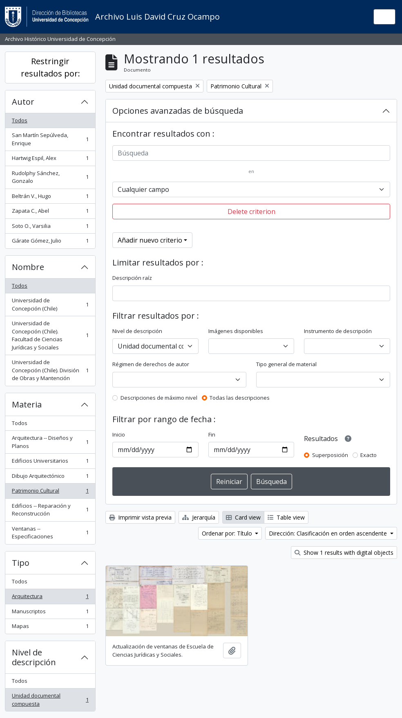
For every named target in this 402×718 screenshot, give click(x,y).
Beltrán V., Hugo (50, 197)
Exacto (368, 455)
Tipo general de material (286, 364)
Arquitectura (50, 597)
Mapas (50, 627)
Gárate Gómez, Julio (50, 242)
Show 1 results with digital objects (344, 552)
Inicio (118, 434)
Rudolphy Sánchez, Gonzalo (50, 177)
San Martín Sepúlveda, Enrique (50, 139)
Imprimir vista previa (140, 517)
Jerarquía (198, 517)
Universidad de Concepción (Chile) (50, 304)
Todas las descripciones (240, 397)
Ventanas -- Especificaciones (50, 532)
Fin (211, 434)
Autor (23, 101)
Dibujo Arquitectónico (50, 477)
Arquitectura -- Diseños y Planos (50, 442)
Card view (243, 517)
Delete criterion (251, 211)
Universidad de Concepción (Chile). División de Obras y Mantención (50, 370)
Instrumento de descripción (338, 331)
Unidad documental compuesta (50, 699)
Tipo (20, 562)
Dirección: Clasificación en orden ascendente (329, 533)
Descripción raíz (132, 277)
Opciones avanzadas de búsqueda (177, 110)
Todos (19, 120)
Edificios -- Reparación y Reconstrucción (50, 510)
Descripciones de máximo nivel (159, 397)
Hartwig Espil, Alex (50, 159)
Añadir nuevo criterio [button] (150, 240)
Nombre (28, 266)
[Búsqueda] (251, 153)
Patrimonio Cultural (50, 492)
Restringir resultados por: (50, 67)
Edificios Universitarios (50, 462)
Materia (27, 404)
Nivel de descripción (34, 657)
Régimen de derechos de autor (150, 364)
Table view (286, 517)
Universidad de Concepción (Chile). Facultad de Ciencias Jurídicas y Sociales (50, 335)
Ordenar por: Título (228, 533)
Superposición (330, 455)
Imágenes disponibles (235, 331)
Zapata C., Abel (50, 212)
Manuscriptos (50, 613)
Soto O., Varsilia (50, 227)
